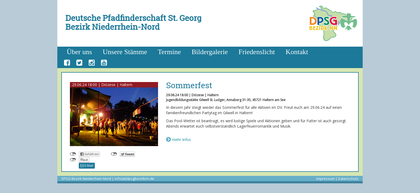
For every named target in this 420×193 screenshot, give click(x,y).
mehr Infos (181, 139)
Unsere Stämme (125, 52)
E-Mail (86, 165)
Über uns (79, 52)
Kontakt (297, 52)
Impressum (325, 178)
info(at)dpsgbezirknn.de (134, 178)
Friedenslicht (256, 52)
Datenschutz (348, 178)
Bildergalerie (210, 52)
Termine (169, 52)
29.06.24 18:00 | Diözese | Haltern (102, 84)
